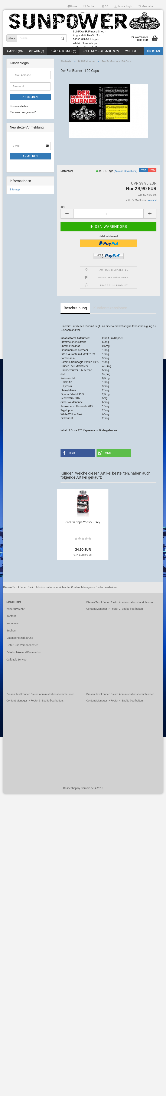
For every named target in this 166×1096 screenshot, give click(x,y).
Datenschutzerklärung (19, 638)
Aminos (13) (15, 51)
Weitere (131, 51)
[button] (78, 453)
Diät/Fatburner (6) (63, 51)
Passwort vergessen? (23, 112)
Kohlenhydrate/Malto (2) (101, 51)
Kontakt (11, 616)
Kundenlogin (123, 6)
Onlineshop (70, 788)
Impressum (13, 623)
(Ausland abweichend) (125, 171)
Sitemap (15, 189)
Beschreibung (75, 308)
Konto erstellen (19, 106)
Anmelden (30, 97)
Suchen (89, 6)
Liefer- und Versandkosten (22, 645)
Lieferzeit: (67, 171)
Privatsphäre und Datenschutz (24, 652)
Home (72, 6)
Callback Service (16, 659)
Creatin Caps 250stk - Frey (82, 522)
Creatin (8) (36, 51)
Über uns (153, 51)
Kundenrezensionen (110, 308)
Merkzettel (146, 6)
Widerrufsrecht (15, 609)
